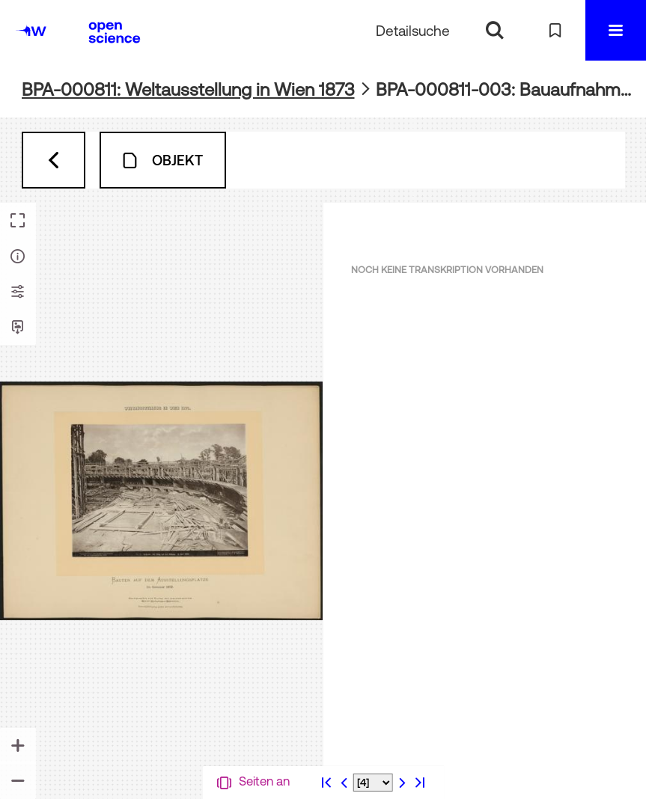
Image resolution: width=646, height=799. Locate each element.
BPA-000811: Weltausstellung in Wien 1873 (188, 89)
